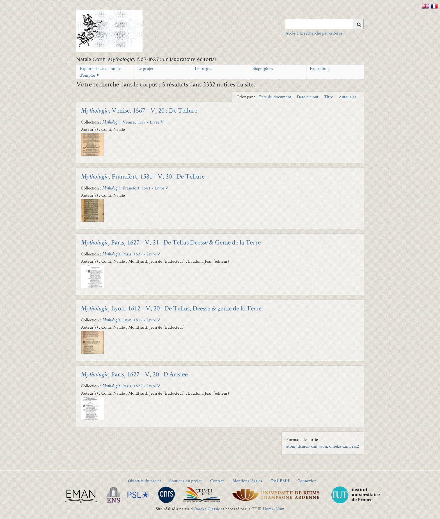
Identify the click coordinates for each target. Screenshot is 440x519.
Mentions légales (247, 481)
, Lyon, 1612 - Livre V (131, 320)
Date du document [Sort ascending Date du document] (275, 97)
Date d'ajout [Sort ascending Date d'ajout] (308, 97)
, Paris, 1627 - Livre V (131, 254)
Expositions (320, 68)
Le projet (145, 68)
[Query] (324, 24)
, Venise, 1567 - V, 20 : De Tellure (139, 110)
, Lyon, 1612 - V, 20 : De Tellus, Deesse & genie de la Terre (171, 308)
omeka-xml (339, 446)
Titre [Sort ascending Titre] (329, 97)
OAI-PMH (280, 481)
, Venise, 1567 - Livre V (133, 122)
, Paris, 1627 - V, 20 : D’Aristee (134, 374)
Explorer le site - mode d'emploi (100, 71)
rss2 (355, 446)
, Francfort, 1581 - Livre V (135, 188)
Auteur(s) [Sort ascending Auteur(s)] (347, 97)
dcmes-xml (307, 446)
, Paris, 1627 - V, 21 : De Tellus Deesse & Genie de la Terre (171, 242)
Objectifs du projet (144, 481)
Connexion (307, 481)
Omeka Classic (207, 509)
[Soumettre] (359, 24)
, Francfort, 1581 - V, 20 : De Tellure (143, 176)
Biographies (262, 68)
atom (290, 446)
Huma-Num (274, 509)
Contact (217, 481)
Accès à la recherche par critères (313, 33)
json (323, 446)
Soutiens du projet (185, 481)
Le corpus (203, 68)
